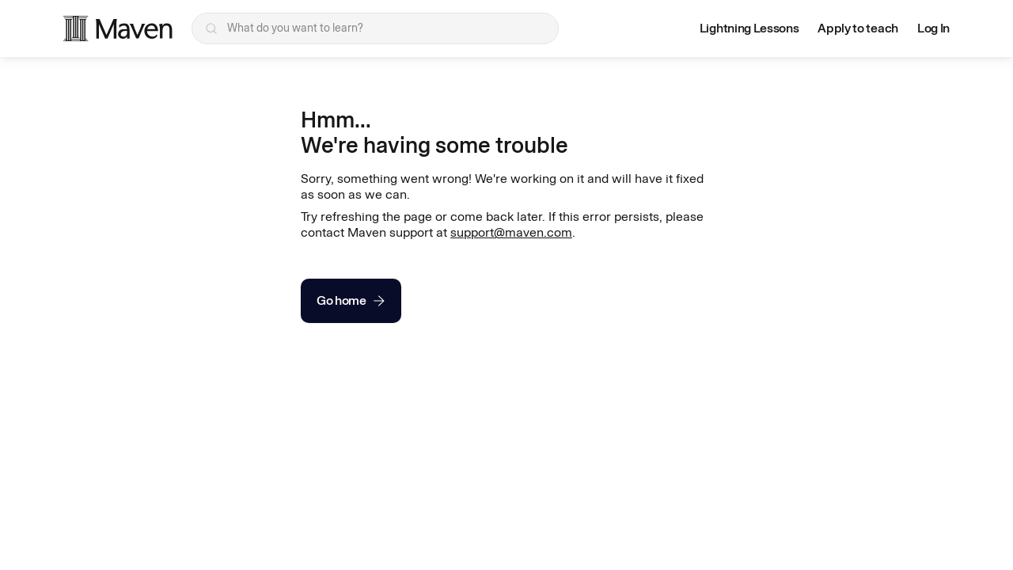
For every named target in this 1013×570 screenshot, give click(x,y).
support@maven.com (511, 232)
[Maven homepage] (118, 28)
